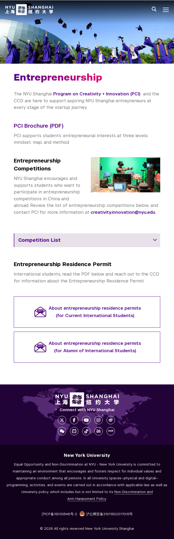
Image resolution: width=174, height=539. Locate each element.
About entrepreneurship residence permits (95, 308)
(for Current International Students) (95, 315)
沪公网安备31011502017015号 (106, 514)
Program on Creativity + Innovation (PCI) (96, 94)
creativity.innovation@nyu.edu (123, 212)
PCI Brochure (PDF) (39, 125)
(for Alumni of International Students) (95, 351)
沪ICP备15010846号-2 (59, 514)
